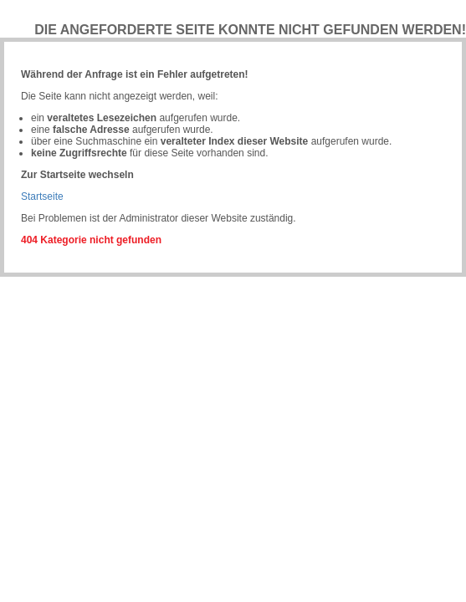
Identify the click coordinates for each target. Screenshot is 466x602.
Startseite (42, 196)
